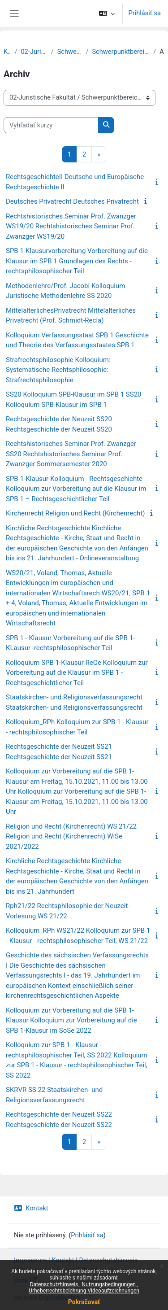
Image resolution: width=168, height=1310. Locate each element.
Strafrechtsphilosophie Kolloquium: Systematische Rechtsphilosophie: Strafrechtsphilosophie (58, 370)
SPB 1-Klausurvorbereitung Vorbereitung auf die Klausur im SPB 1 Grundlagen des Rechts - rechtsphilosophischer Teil (77, 261)
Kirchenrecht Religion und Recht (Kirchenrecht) (75, 513)
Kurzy (7, 52)
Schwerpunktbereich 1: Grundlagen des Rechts (121, 52)
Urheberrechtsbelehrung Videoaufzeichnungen (84, 1291)
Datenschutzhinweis (55, 1284)
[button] (107, 13)
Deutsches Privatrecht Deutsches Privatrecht (72, 201)
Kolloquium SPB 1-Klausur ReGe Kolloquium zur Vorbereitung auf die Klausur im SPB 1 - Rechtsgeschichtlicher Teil (77, 673)
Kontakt (31, 1208)
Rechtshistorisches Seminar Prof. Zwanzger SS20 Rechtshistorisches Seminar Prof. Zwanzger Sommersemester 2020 (71, 454)
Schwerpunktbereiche (69, 52)
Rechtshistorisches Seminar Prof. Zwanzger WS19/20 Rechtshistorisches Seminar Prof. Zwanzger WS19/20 (71, 226)
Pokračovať (84, 1302)
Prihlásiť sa (144, 13)
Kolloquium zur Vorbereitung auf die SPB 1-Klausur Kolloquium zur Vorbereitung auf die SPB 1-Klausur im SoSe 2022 (71, 1020)
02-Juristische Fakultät (34, 52)
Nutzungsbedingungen (109, 1284)
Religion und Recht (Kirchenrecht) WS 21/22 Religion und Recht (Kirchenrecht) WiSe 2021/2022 (71, 836)
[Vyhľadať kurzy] (51, 125)
